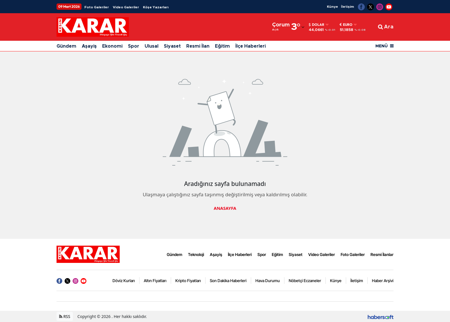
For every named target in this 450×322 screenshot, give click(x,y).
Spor (133, 46)
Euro (346, 24)
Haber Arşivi (382, 280)
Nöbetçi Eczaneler (305, 280)
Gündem (66, 46)
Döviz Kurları (124, 280)
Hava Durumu (267, 280)
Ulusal (151, 46)
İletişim (347, 6)
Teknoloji (196, 254)
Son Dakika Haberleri (228, 280)
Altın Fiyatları (155, 280)
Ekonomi (112, 46)
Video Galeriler (126, 7)
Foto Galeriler (96, 7)
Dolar (316, 24)
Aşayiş (89, 46)
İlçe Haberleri (250, 46)
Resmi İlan (198, 46)
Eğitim (222, 46)
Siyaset (172, 46)
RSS (64, 316)
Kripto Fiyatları (188, 280)
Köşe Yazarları (155, 7)
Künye (332, 6)
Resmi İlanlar (382, 254)
